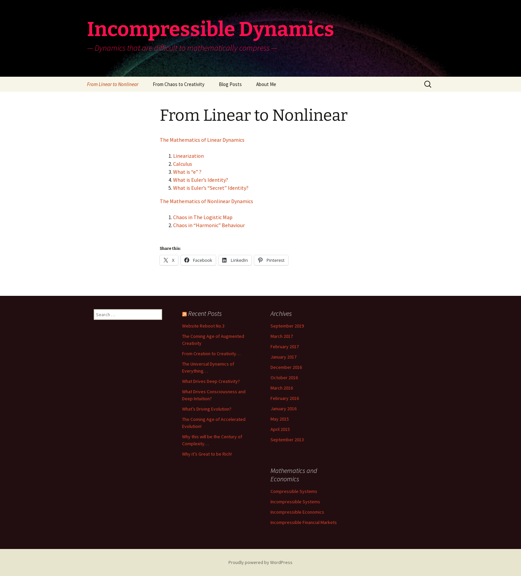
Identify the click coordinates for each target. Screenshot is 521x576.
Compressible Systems (294, 491)
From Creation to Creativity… (211, 354)
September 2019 (287, 326)
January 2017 (284, 357)
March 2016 (282, 388)
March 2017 (282, 336)
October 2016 (284, 378)
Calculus (182, 163)
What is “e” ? (187, 171)
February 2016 (285, 398)
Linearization (188, 155)
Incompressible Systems (295, 502)
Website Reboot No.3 (203, 326)
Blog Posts (230, 84)
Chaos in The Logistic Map (202, 217)
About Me (266, 84)
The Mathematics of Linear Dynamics (202, 139)
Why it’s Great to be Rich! (207, 454)
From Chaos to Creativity (178, 84)
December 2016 (286, 367)
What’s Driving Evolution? (206, 409)
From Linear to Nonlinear (112, 84)
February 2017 (285, 347)
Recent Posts (205, 313)
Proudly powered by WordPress (260, 562)
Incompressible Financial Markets (304, 522)
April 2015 (280, 429)
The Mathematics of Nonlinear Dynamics (206, 201)
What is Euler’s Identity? (200, 179)
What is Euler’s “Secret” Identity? (210, 187)
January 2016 (284, 409)
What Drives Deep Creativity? (211, 381)
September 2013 (287, 440)
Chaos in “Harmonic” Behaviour (209, 225)
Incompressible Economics (297, 512)
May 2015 (280, 419)
